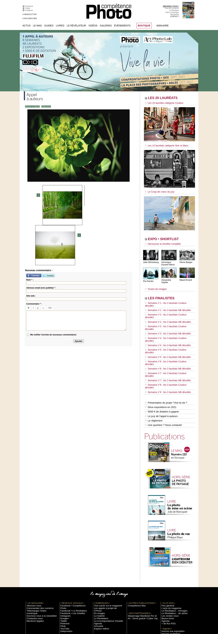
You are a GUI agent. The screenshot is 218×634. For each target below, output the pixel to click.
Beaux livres (166, 566)
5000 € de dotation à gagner (161, 362)
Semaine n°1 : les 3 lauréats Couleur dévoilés (167, 297)
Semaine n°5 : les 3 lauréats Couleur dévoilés (167, 323)
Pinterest (63, 569)
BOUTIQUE (144, 25)
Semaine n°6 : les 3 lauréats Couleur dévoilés (167, 330)
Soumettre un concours (170, 584)
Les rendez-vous (168, 564)
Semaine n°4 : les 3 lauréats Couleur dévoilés (167, 317)
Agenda (97, 569)
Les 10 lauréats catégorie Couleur (161, 103)
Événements (122, 25)
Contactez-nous (33, 564)
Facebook (29, 6)
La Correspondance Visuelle (105, 566)
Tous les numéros (172, 8)
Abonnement (166, 597)
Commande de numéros (171, 594)
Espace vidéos (100, 574)
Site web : (31, 236)
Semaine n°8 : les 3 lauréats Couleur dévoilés (167, 343)
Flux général (166, 554)
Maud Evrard (185, 276)
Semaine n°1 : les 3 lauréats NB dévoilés (165, 300)
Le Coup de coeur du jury (158, 189)
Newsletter (174, 14)
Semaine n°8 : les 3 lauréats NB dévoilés (165, 346)
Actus (26, 25)
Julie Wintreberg (150, 259)
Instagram (29, 10)
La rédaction (166, 600)
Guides (48, 25)
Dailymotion (65, 577)
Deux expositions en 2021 (160, 359)
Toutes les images (154, 284)
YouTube (63, 574)
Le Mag (37, 25)
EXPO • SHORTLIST (169, 236)
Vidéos (92, 25)
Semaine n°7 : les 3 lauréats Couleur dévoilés (167, 336)
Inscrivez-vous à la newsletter (38, 561)
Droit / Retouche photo (170, 602)
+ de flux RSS (167, 571)
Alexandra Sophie (169, 276)
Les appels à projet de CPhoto (106, 556)
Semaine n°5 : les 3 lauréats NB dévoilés (165, 326)
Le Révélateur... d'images (171, 559)
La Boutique (174, 10)
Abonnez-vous (32, 554)
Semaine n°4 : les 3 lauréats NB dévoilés (165, 320)
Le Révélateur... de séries (171, 561)
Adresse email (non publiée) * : (41, 228)
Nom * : (29, 220)
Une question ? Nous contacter (163, 373)
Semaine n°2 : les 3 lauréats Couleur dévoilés (167, 304)
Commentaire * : (34, 244)
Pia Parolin (148, 278)
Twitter (28, 8)
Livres (60, 25)
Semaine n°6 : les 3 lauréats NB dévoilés (165, 333)
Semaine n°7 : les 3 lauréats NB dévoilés (165, 339)
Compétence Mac (135, 554)
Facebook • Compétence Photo (72, 554)
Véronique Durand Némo (167, 260)
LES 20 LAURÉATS (168, 98)
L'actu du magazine (169, 556)
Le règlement (153, 369)
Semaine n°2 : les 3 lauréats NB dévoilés (165, 307)
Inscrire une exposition (170, 579)
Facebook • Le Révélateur (70, 556)
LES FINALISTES (166, 292)
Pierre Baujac (186, 259)
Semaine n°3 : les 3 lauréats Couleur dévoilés (167, 310)
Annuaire (162, 25)
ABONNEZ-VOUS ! (171, 6)
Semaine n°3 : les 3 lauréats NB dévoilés (165, 313)
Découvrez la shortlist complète (160, 241)
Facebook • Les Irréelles (70, 559)
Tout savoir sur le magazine (105, 554)
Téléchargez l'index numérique (39, 559)
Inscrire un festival (168, 582)
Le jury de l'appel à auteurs (160, 366)
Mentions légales (33, 566)
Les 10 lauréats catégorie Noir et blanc (164, 144)
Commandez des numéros (37, 556)
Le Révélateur (76, 25)
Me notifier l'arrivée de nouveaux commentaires (53, 275)
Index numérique (172, 12)
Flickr (62, 571)
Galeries (106, 25)
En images (98, 559)
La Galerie (98, 561)
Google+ (63, 564)
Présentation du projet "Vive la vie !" (165, 355)
